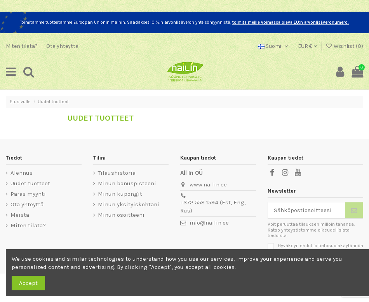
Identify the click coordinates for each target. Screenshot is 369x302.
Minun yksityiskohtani (128, 204)
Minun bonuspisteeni (127, 183)
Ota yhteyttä (62, 46)
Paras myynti (28, 193)
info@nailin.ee (209, 222)
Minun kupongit (120, 193)
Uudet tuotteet (30, 183)
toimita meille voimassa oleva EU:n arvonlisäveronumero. (290, 22)
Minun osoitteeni (121, 214)
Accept (28, 282)
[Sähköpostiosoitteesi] (307, 210)
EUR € (307, 46)
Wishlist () (344, 46)
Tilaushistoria (117, 172)
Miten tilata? (22, 46)
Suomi (273, 46)
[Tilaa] (354, 210)
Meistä (19, 214)
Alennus (21, 172)
